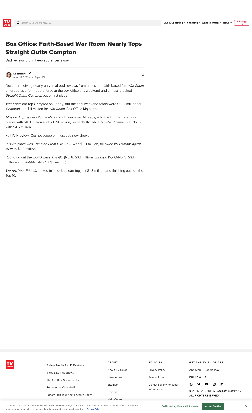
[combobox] (87, 23)
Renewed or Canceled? (61, 387)
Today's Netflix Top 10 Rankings (65, 365)
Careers (112, 392)
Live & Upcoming (173, 22)
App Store (195, 370)
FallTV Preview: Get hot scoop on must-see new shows (47, 136)
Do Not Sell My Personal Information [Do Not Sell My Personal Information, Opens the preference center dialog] (180, 406)
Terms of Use (156, 377)
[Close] (246, 406)
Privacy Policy (157, 370)
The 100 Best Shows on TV (63, 380)
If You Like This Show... (60, 373)
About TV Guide (117, 370)
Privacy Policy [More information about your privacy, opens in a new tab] (94, 409)
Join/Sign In (242, 22)
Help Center (115, 399)
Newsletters (115, 377)
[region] (126, 407)
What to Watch (210, 22)
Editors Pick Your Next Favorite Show (69, 395)
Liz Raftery (19, 73)
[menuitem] (174, 23)
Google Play (211, 370)
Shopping (192, 22)
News (226, 22)
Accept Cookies (213, 406)
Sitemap (113, 384)
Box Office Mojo (78, 109)
